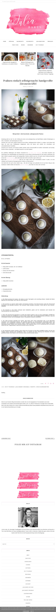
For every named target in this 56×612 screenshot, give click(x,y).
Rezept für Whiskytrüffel (13, 159)
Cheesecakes (28, 561)
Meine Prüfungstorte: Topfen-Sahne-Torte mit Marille (27, 64)
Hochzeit (28, 584)
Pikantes (28, 603)
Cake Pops (28, 558)
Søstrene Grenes (10, 157)
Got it (32, 611)
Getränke (28, 580)
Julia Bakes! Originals (22, 386)
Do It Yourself (10, 386)
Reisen (28, 606)
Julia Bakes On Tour (28, 587)
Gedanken (28, 577)
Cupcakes (28, 568)
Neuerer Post (6, 438)
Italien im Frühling (24, 164)
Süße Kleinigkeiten (42, 386)
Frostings (28, 574)
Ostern (28, 596)
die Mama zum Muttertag (34, 152)
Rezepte (32, 386)
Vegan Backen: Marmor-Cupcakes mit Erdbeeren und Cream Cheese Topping (45, 72)
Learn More (26, 611)
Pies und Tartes (28, 600)
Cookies (28, 564)
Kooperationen (28, 593)
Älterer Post (50, 438)
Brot (28, 555)
